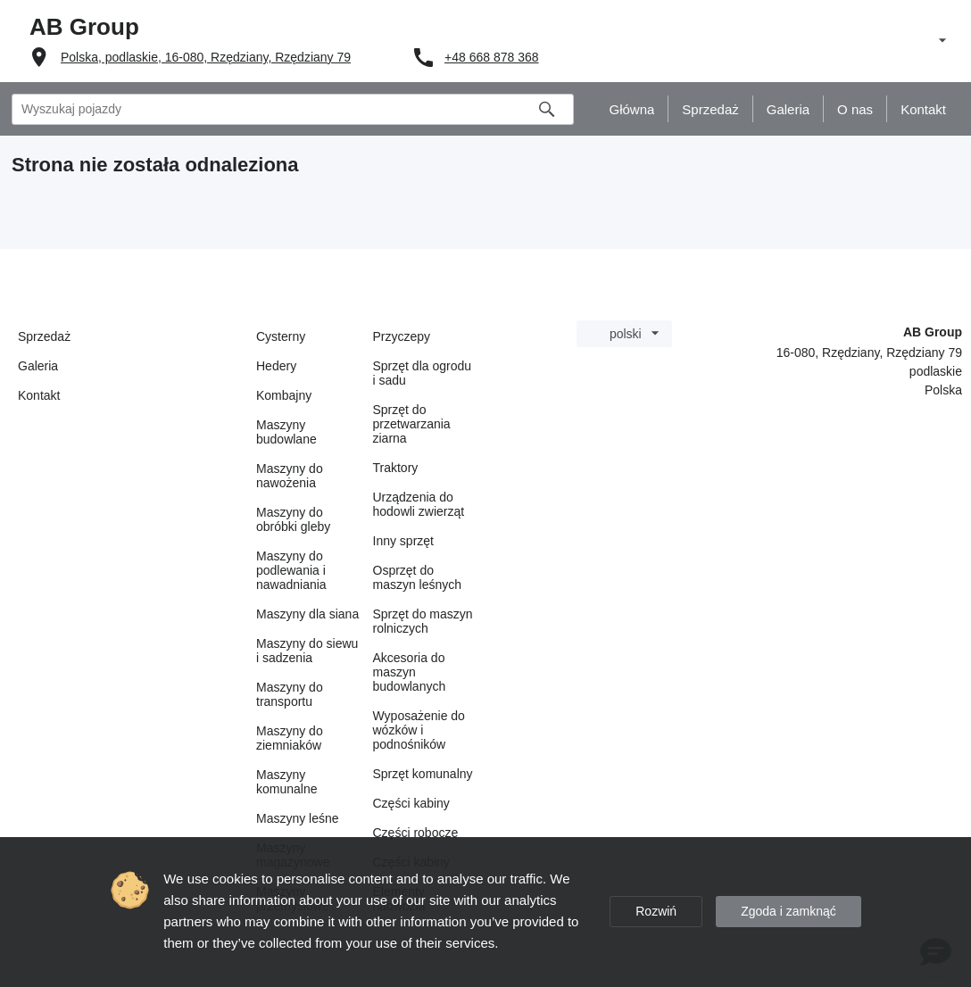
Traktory (396, 467)
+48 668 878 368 (491, 57)
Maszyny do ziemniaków (289, 738)
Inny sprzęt (403, 541)
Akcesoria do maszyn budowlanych (409, 672)
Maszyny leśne (297, 818)
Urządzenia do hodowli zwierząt (419, 504)
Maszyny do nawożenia (289, 475)
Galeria (38, 366)
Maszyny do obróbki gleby (293, 519)
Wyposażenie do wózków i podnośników (419, 730)
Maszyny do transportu (289, 694)
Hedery (276, 366)
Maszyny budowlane (286, 432)
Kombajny (283, 395)
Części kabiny (411, 803)
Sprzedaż (44, 336)
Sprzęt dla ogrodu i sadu (422, 373)
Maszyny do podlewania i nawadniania (291, 570)
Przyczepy (402, 336)
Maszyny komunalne (287, 781)
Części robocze (416, 832)
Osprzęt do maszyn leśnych (417, 577)
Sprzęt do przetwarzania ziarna (412, 423)
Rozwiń (655, 911)
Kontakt (39, 395)
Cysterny (280, 336)
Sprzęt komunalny (423, 774)
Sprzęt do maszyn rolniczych (423, 621)
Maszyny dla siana (307, 614)
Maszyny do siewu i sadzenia (307, 650)
